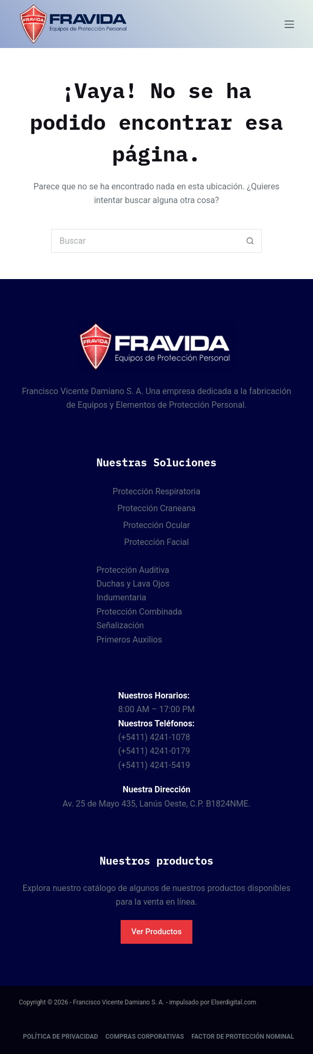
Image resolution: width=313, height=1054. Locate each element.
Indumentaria (121, 597)
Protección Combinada (139, 612)
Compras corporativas (144, 1036)
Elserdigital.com (234, 1002)
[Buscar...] (144, 241)
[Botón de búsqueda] (250, 241)
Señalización (120, 625)
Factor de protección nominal (242, 1036)
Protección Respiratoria (156, 491)
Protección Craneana (157, 508)
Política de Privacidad (60, 1036)
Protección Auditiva (132, 570)
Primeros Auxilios (129, 640)
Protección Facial (156, 542)
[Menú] (289, 24)
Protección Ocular (156, 525)
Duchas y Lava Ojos (133, 584)
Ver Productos (156, 931)
